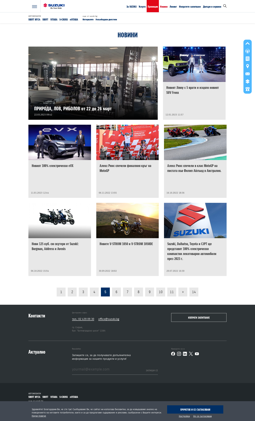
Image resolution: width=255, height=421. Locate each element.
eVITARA (74, 19)
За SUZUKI (132, 6)
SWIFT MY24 (34, 19)
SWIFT (45, 19)
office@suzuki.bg (108, 319)
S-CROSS (63, 19)
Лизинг (173, 6)
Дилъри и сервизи (212, 6)
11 (172, 292)
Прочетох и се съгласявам (195, 409)
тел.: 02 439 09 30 (83, 319)
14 (194, 292)
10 (161, 292)
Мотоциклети (88, 19)
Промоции (153, 6)
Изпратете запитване (190, 6)
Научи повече (39, 416)
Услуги (142, 6)
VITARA (53, 19)
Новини (163, 6)
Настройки (184, 416)
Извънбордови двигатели (106, 19)
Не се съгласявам (202, 416)
